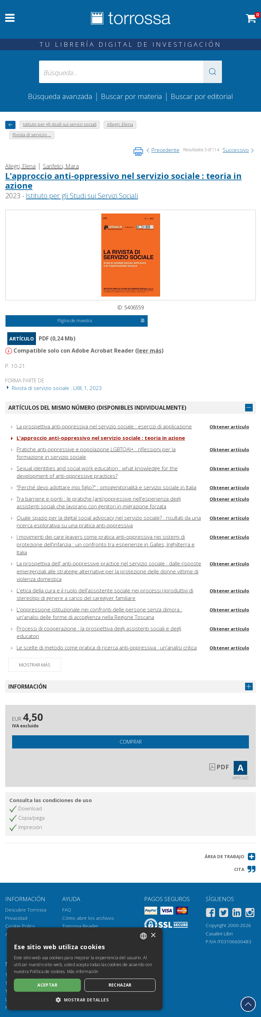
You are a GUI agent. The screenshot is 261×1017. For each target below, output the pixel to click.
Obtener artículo (229, 427)
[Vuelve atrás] (10, 125)
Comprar (131, 741)
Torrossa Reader (80, 926)
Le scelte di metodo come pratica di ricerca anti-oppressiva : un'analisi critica (107, 647)
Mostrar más (34, 665)
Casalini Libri (219, 933)
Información (27, 686)
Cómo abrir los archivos (88, 918)
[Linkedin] (237, 914)
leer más (149, 350)
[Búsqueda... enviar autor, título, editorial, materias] (130, 72)
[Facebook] (210, 914)
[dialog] (84, 968)
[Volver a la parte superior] (248, 1004)
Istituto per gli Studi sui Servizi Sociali (82, 195)
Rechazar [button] (120, 985)
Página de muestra (101, 321)
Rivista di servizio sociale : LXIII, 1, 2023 (53, 387)
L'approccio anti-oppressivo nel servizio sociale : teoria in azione (123, 180)
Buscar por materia (131, 96)
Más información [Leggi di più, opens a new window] (83, 971)
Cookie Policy (20, 926)
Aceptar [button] (47, 985)
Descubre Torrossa (25, 910)
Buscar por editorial (202, 96)
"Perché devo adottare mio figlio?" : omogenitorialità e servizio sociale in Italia (106, 487)
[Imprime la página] (138, 151)
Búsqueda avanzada (60, 96)
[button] (212, 72)
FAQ (66, 910)
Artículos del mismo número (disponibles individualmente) (97, 407)
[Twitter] (224, 914)
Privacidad (16, 918)
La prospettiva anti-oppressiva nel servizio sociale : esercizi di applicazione (104, 426)
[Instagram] (250, 914)
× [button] (153, 935)
